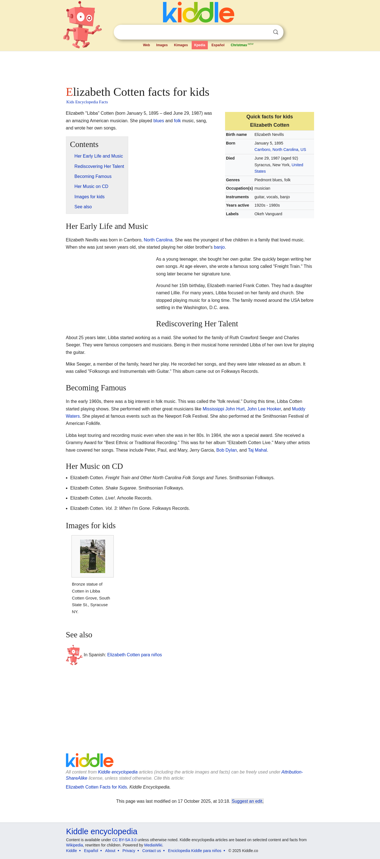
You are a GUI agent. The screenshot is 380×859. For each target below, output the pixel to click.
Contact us (151, 850)
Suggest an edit (247, 801)
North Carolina (158, 240)
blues (158, 120)
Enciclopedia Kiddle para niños (194, 850)
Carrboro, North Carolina (276, 149)
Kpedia (199, 45)
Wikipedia (74, 845)
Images (162, 45)
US (303, 149)
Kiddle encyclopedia (117, 772)
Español (217, 45)
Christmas (242, 44)
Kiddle (71, 850)
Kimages (181, 45)
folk (177, 120)
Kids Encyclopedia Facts (87, 102)
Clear (264, 32)
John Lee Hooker (264, 409)
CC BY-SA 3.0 (124, 840)
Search (275, 32)
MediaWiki (153, 845)
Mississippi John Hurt (224, 409)
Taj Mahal (257, 450)
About (110, 850)
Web (146, 45)
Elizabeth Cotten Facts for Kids (96, 787)
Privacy (128, 850)
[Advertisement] (190, 67)
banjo (219, 247)
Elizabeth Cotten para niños (134, 654)
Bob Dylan (226, 450)
